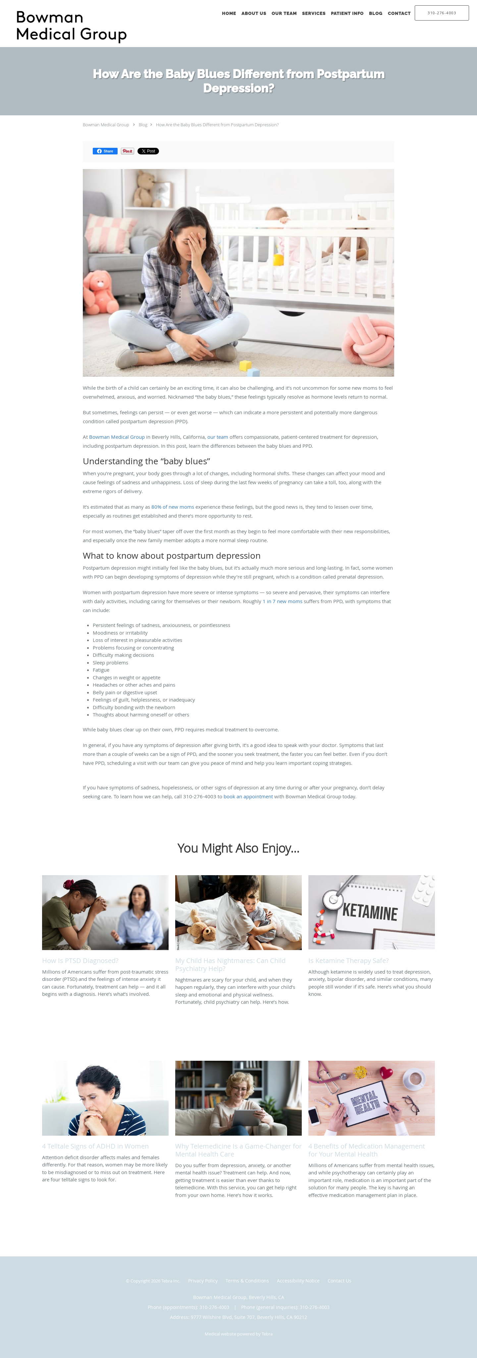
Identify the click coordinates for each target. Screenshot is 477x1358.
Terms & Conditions (247, 1280)
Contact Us (339, 1280)
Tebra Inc (170, 1281)
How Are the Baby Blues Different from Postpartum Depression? (217, 125)
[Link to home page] (77, 27)
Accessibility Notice (298, 1280)
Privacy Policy (203, 1280)
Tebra (267, 1334)
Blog (143, 125)
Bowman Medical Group (106, 125)
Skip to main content (33, 3)
